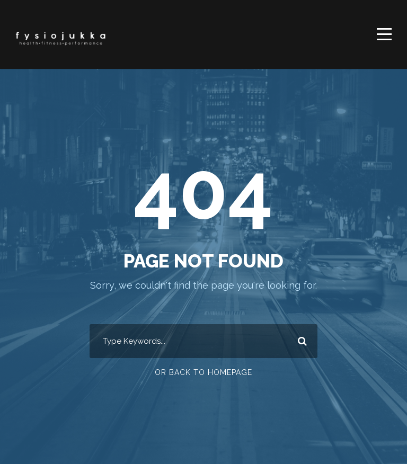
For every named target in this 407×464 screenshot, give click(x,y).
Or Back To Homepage (203, 372)
